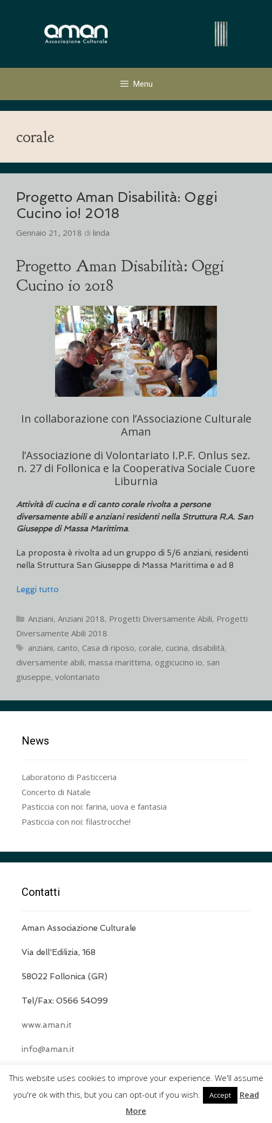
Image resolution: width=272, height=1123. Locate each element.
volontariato (77, 676)
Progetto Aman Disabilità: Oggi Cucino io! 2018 (116, 205)
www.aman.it (47, 1025)
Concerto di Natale (56, 792)
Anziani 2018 (81, 618)
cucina (177, 647)
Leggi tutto (37, 589)
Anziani (40, 618)
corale (150, 647)
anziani (40, 647)
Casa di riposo (108, 647)
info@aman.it (48, 1049)
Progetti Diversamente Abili (160, 618)
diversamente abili (50, 662)
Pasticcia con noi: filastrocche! (76, 821)
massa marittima (120, 662)
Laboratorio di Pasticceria (69, 776)
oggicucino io (178, 662)
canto (67, 647)
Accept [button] (220, 1095)
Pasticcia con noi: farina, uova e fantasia (94, 806)
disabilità (208, 647)
